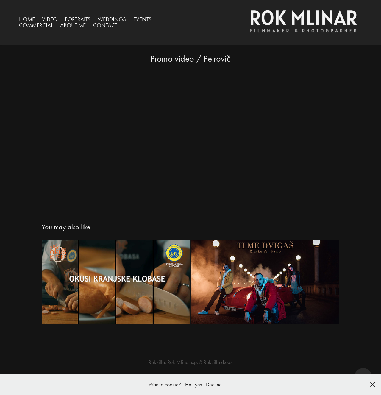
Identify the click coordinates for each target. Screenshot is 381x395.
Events (142, 19)
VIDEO (49, 19)
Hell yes (193, 384)
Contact (105, 25)
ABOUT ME (73, 25)
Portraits (77, 19)
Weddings (112, 19)
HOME (27, 19)
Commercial (36, 25)
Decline (214, 384)
